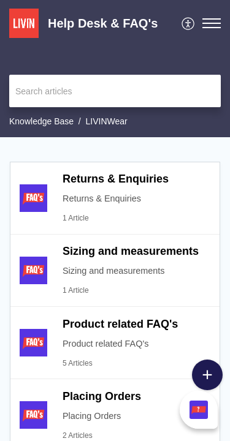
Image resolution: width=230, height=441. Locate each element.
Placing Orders (102, 396)
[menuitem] (188, 23)
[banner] (115, 68)
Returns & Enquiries (116, 179)
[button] (211, 23)
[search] (115, 91)
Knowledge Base (41, 121)
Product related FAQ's (120, 324)
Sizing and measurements (131, 251)
